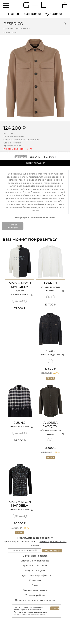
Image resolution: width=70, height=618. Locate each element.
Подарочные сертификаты (35, 575)
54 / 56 (49, 156)
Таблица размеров (12, 226)
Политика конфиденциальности (35, 600)
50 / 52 (21, 156)
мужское (53, 13)
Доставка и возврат (35, 565)
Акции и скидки (35, 570)
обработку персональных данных (31, 614)
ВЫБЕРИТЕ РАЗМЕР (35, 163)
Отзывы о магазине (35, 590)
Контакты (35, 580)
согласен (55, 608)
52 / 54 (35, 156)
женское (32, 13)
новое (14, 13)
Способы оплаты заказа (35, 560)
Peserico (13, 23)
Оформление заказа (35, 555)
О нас (35, 585)
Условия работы (35, 595)
